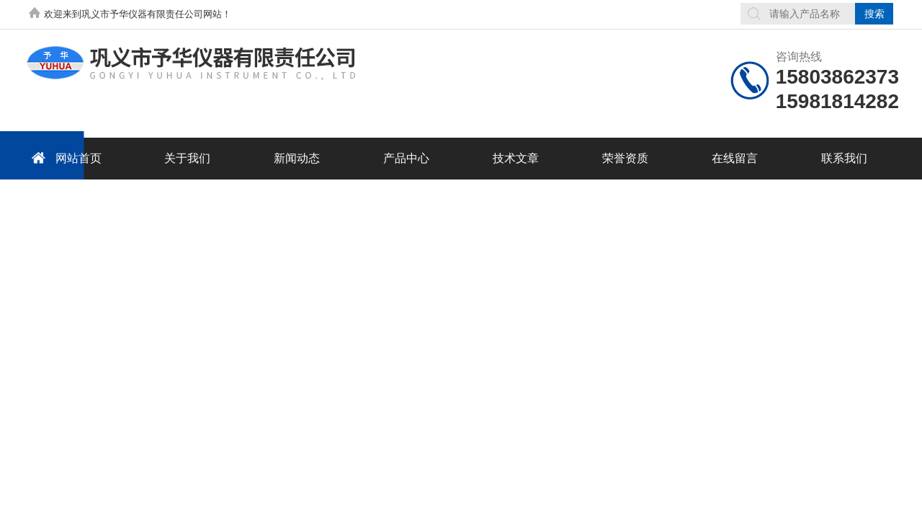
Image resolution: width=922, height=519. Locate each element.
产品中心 (406, 158)
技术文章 (516, 158)
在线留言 (735, 158)
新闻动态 (297, 158)
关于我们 (187, 158)
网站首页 (64, 157)
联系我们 (844, 158)
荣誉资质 (625, 158)
